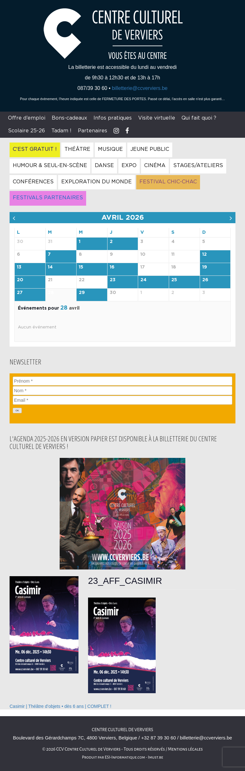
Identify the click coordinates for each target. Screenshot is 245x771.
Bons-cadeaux (69, 118)
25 (174, 280)
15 (81, 267)
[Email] (122, 400)
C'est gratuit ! (35, 149)
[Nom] (122, 390)
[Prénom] (122, 381)
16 (112, 267)
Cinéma (155, 165)
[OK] (17, 410)
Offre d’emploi (26, 118)
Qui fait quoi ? (199, 118)
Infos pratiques (112, 118)
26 (205, 280)
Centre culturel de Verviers (122, 729)
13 (19, 267)
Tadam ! (61, 130)
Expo (129, 165)
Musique (110, 149)
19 (204, 267)
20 (20, 280)
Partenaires (92, 130)
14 (50, 267)
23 (112, 280)
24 (143, 280)
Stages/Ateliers (198, 165)
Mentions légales (185, 749)
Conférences (33, 181)
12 (204, 254)
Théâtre (77, 149)
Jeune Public (149, 149)
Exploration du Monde (96, 181)
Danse (104, 165)
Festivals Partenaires (48, 197)
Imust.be (155, 757)
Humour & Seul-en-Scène (50, 165)
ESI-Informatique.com (125, 757)
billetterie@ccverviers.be (140, 88)
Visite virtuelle (156, 118)
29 (82, 292)
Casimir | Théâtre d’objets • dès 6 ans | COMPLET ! (60, 706)
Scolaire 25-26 (26, 130)
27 (20, 292)
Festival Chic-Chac (168, 181)
